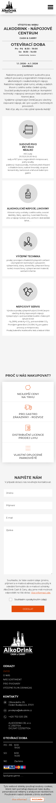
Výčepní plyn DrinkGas (18, 689)
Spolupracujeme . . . (14, 771)
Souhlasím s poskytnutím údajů (30, 595)
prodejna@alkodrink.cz (21, 710)
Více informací (19, 799)
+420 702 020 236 (18, 716)
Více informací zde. (40, 589)
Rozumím (37, 799)
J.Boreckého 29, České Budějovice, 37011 (21, 703)
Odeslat (28, 604)
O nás (8, 677)
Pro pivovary (13, 685)
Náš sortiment (13, 681)
